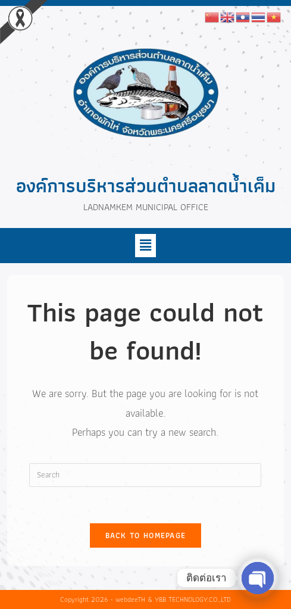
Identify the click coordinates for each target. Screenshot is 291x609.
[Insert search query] (145, 475)
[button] (145, 245)
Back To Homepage (145, 535)
